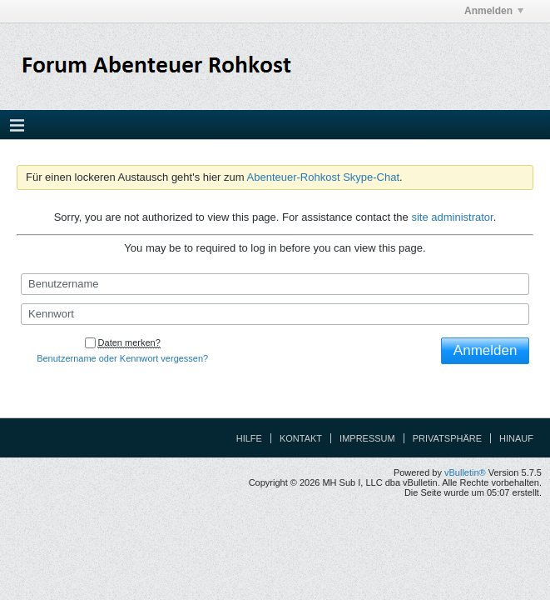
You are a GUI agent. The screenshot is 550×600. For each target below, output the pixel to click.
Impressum (367, 438)
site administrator (452, 217)
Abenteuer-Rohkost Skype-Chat (323, 177)
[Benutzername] (275, 284)
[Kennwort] (275, 314)
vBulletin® (465, 473)
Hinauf (516, 438)
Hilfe (249, 438)
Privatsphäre (447, 438)
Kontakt (301, 438)
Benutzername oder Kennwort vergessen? (122, 358)
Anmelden (493, 11)
